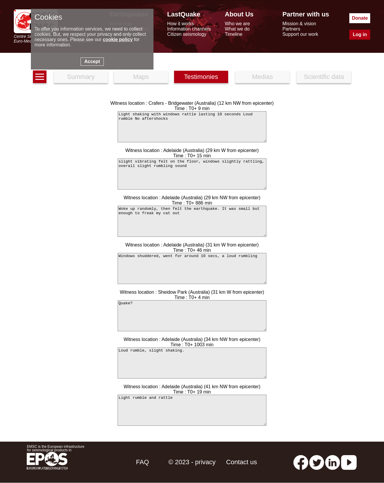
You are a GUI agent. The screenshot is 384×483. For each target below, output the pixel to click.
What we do (237, 28)
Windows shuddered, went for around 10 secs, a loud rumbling (192, 268)
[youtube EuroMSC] (349, 462)
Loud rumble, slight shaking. (192, 363)
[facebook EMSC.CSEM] (300, 462)
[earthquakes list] (39, 76)
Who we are (237, 23)
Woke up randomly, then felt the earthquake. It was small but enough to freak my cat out (192, 221)
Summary (81, 76)
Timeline (234, 34)
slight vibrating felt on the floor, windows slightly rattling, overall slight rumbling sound (192, 174)
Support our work (300, 34)
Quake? (192, 315)
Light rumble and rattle (192, 410)
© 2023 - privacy (192, 462)
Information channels (189, 28)
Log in (360, 34)
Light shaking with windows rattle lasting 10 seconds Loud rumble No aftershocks (192, 126)
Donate (360, 18)
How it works (180, 23)
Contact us (241, 462)
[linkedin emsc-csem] (332, 462)
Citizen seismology (186, 34)
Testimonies (201, 76)
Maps (141, 76)
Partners (291, 28)
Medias (262, 76)
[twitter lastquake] (316, 462)
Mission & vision (299, 23)
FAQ (142, 462)
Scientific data (324, 76)
